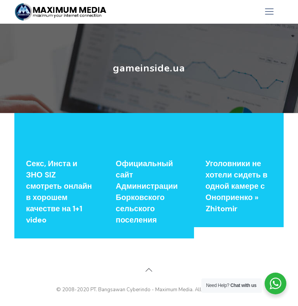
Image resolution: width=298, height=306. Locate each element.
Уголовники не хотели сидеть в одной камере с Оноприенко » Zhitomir (237, 186)
